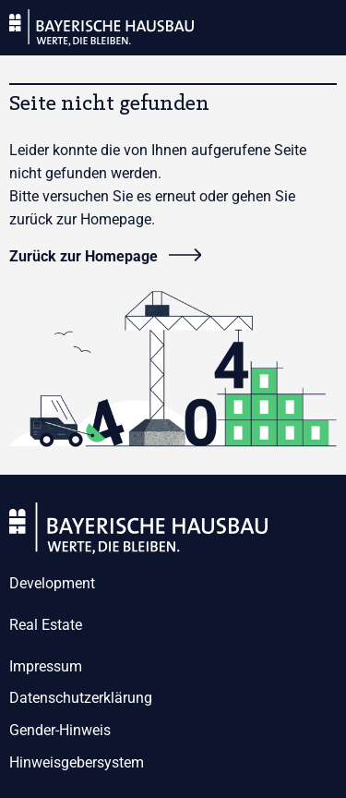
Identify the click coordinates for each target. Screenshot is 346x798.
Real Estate (45, 625)
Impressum (45, 666)
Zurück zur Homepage (83, 256)
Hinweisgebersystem (76, 762)
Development (52, 583)
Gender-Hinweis (60, 730)
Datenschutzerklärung (80, 698)
